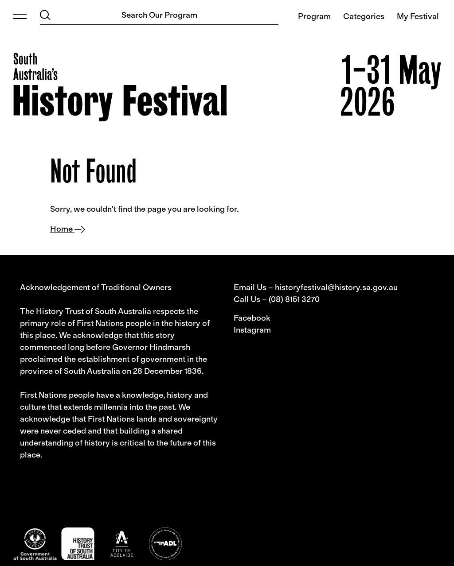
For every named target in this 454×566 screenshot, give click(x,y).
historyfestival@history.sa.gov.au (336, 287)
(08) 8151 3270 (294, 299)
